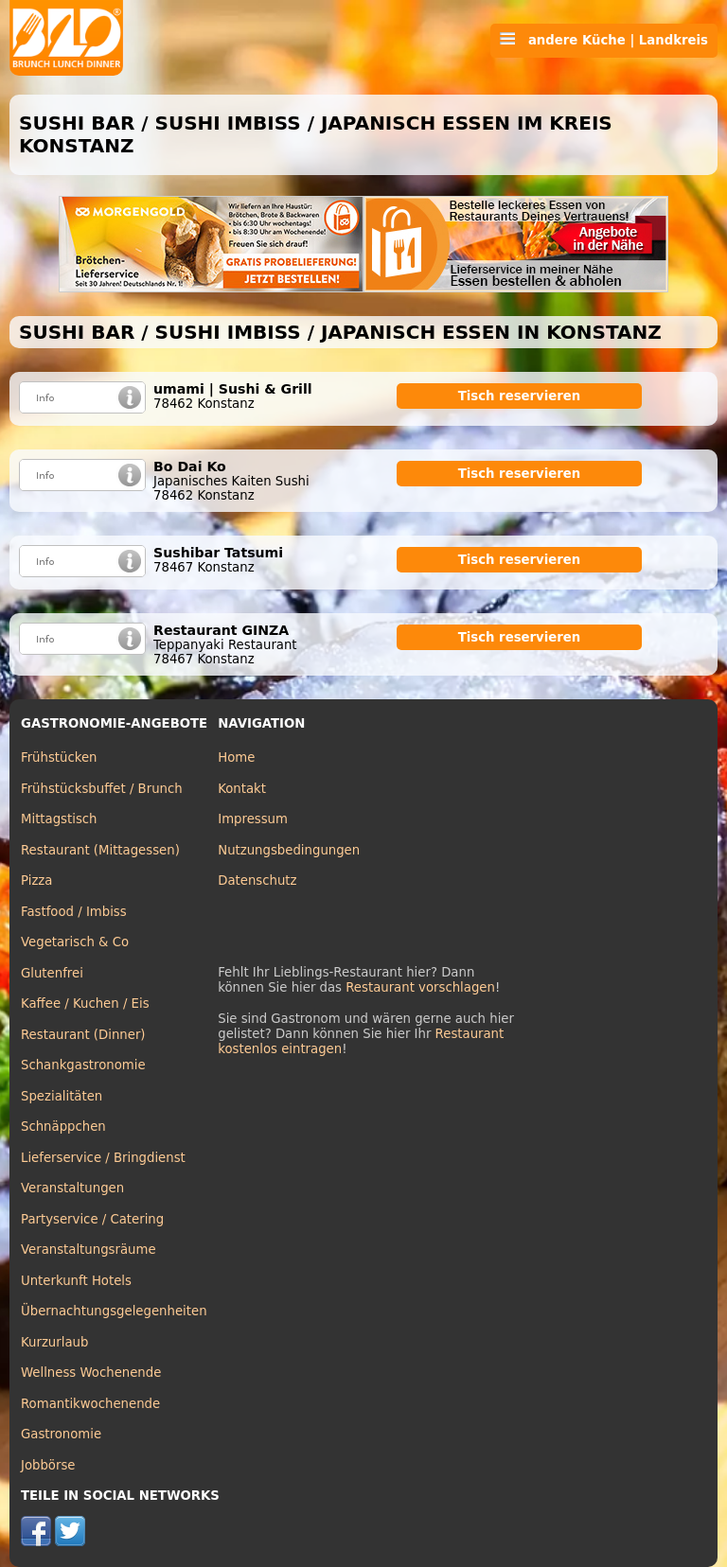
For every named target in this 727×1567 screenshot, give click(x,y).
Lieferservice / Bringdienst (103, 1158)
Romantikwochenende (90, 1404)
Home (236, 757)
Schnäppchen (63, 1126)
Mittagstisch (59, 819)
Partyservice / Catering (92, 1219)
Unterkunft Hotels (76, 1281)
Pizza (36, 880)
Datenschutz (257, 880)
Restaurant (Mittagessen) (100, 850)
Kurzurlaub (54, 1342)
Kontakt (242, 789)
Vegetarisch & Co (75, 942)
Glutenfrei (52, 973)
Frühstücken (59, 757)
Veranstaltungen (72, 1188)
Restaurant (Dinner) (83, 1035)
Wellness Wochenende (91, 1372)
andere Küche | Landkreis (604, 39)
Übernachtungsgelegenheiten (114, 1311)
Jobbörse (48, 1465)
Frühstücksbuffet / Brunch (102, 789)
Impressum (253, 819)
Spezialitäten (61, 1096)
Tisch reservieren (519, 396)
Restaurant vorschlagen (420, 987)
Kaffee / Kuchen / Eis (85, 1003)
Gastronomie (61, 1434)
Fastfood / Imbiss (74, 912)
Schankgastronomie (83, 1065)
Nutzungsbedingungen (289, 850)
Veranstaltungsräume (88, 1249)
